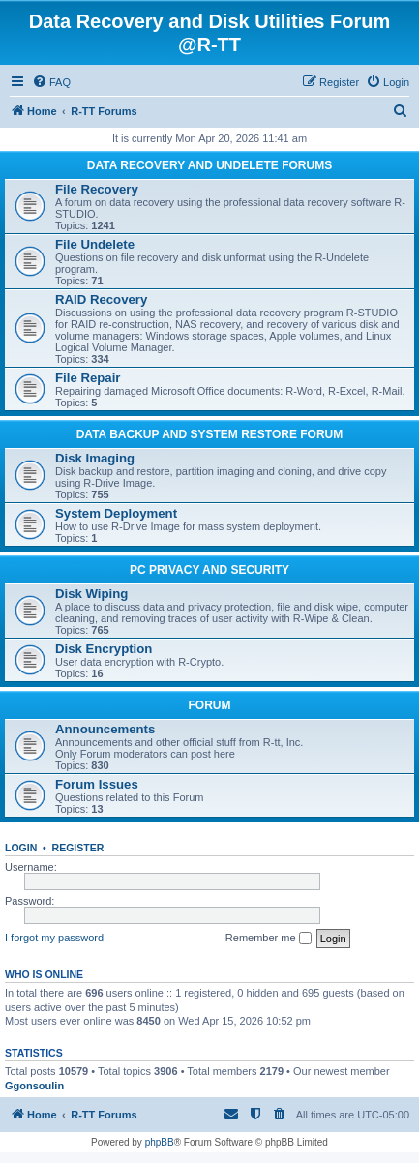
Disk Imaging (95, 458)
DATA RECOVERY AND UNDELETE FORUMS (209, 165)
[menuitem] (51, 82)
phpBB (159, 1142)
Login (21, 847)
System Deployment (116, 513)
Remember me (268, 938)
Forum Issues (96, 784)
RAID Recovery (101, 299)
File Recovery (96, 189)
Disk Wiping (91, 593)
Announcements (105, 729)
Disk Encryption (103, 648)
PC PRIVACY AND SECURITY (209, 570)
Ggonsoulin (34, 1085)
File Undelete (95, 244)
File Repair (87, 378)
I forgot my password (54, 937)
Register (78, 847)
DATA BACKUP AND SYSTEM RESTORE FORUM (210, 434)
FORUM (210, 705)
